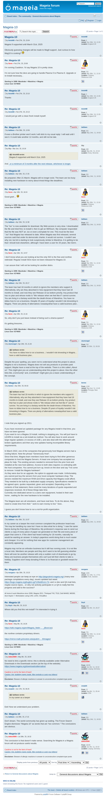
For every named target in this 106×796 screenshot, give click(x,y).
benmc (10, 386)
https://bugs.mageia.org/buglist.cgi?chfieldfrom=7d (27, 582)
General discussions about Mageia (46, 16)
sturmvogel (12, 344)
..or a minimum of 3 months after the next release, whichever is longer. (40, 164)
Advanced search (94, 6)
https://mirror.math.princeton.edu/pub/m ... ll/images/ (28, 639)
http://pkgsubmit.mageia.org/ (51, 576)
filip (9, 148)
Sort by (60, 762)
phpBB (45, 794)
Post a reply (10, 31)
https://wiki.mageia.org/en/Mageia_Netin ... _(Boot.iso (28, 628)
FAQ (82, 20)
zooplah (11, 689)
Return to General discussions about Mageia (21, 774)
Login (99, 20)
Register (91, 20)
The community (24, 16)
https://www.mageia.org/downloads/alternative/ (25, 666)
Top (100, 56)
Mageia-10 (10, 27)
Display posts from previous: (34, 762)
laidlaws (11, 130)
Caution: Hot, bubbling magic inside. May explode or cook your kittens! (31, 674)
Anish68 (11, 40)
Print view (94, 15)
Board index (12, 16)
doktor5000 (12, 657)
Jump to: (52, 774)
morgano (11, 572)
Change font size (99, 15)
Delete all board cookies (65, 790)
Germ (10, 63)
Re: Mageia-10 (12, 60)
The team (51, 790)
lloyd (10, 605)
